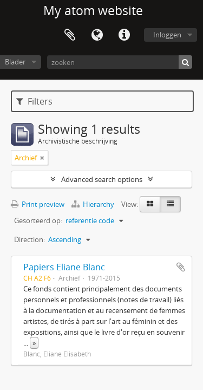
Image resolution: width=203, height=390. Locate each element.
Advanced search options (101, 179)
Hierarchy (93, 204)
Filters (34, 101)
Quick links (123, 35)
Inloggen (167, 35)
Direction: (29, 239)
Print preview (37, 204)
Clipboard (69, 35)
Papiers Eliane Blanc (64, 267)
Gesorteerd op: (38, 220)
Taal (96, 35)
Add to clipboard (180, 267)
